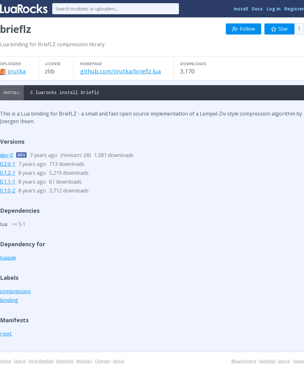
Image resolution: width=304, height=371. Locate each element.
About (118, 362)
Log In (274, 9)
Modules (84, 362)
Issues (298, 362)
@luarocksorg (243, 362)
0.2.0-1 (7, 164)
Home (5, 362)
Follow (243, 28)
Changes (102, 362)
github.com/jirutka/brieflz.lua (120, 71)
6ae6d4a (267, 362)
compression (15, 292)
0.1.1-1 (7, 182)
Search (20, 362)
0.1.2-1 (7, 173)
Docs (257, 9)
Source (284, 362)
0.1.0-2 (7, 191)
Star (279, 28)
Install (241, 9)
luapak (8, 258)
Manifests (64, 362)
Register (294, 9)
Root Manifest (41, 362)
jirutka (17, 71)
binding (9, 301)
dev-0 (6, 156)
